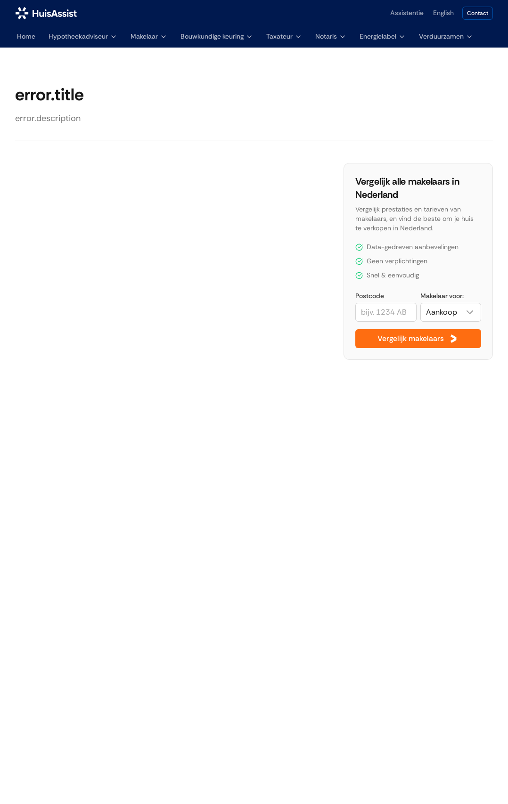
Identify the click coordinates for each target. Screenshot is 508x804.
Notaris (330, 36)
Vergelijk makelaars (418, 338)
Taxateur (284, 36)
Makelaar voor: (442, 296)
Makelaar (149, 36)
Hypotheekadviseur (83, 36)
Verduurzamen (446, 36)
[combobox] (450, 312)
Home (26, 36)
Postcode (369, 296)
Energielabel (383, 36)
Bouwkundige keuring (216, 36)
